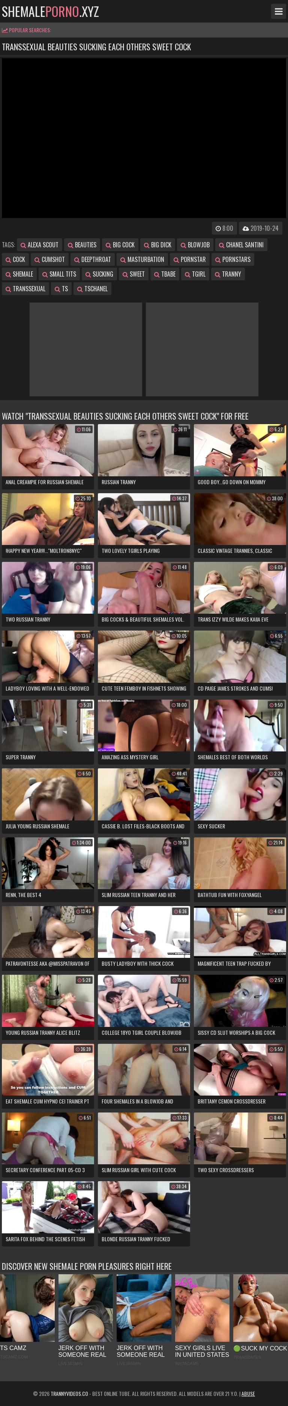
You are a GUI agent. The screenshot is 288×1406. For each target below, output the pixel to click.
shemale (19, 273)
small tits (59, 273)
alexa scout (39, 244)
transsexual (25, 288)
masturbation (142, 259)
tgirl (195, 273)
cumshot (49, 259)
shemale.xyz (50, 11)
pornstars (232, 259)
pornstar (190, 259)
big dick (157, 244)
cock (15, 259)
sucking (99, 273)
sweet (134, 273)
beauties (82, 244)
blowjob (195, 244)
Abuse (248, 1393)
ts (61, 288)
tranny (228, 273)
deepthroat (92, 259)
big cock (120, 244)
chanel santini (241, 244)
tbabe (165, 273)
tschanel (92, 288)
